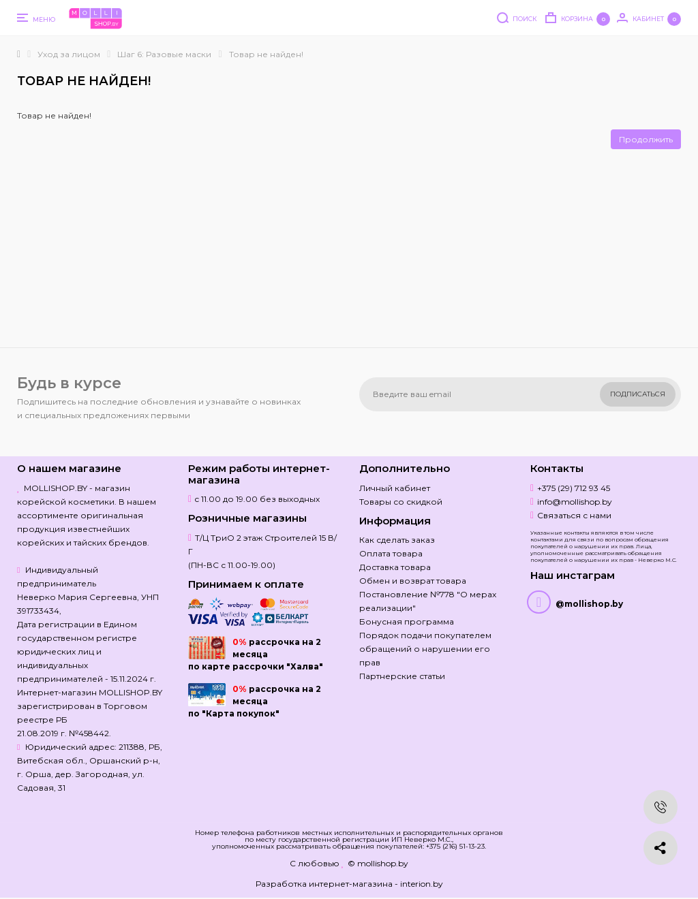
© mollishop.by (378, 863)
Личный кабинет (394, 488)
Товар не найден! (266, 54)
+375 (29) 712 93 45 (573, 488)
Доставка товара (395, 567)
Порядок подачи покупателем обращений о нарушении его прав (425, 648)
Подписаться (637, 394)
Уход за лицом (68, 54)
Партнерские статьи (402, 676)
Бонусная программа (406, 621)
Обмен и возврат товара (412, 580)
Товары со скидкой (400, 501)
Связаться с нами (574, 515)
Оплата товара (391, 553)
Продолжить (646, 139)
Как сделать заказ (397, 540)
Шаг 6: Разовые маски (164, 54)
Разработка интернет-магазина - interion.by (349, 884)
